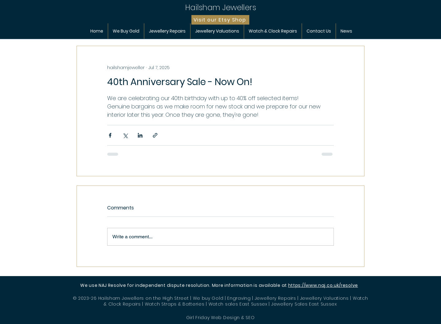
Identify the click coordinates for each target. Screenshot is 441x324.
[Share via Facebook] (110, 135)
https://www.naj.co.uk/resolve (323, 285)
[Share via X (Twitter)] (125, 135)
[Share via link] (155, 135)
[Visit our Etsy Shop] (220, 20)
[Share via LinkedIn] (140, 135)
